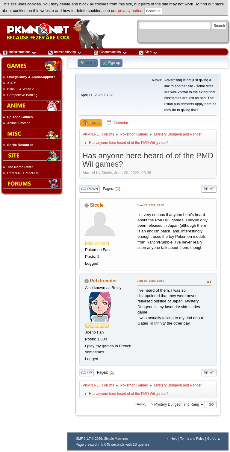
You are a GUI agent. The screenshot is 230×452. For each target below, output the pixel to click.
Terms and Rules (192, 438)
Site (148, 52)
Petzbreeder (103, 280)
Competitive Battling (22, 95)
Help (174, 438)
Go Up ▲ (213, 438)
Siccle (97, 205)
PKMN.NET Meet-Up (23, 173)
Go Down (89, 189)
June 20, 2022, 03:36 (150, 205)
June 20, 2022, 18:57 (150, 280)
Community (110, 52)
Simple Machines (116, 438)
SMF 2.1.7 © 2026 (89, 438)
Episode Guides (20, 117)
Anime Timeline (18, 123)
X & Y (11, 83)
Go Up (86, 373)
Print (209, 189)
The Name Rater (20, 167)
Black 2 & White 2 (20, 89)
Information (19, 52)
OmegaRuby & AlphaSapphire (31, 77)
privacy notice (130, 10)
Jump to (139, 404)
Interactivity (65, 52)
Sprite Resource (20, 145)
